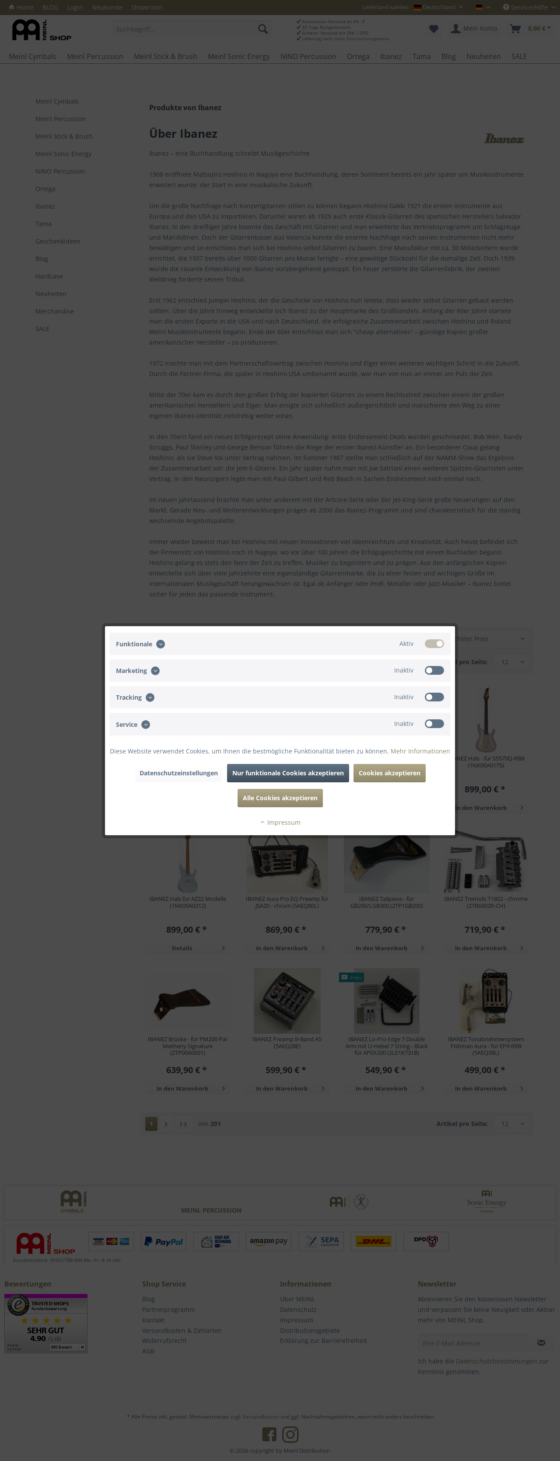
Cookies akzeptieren (389, 773)
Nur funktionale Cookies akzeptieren (288, 773)
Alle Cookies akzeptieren (280, 798)
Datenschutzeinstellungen (179, 773)
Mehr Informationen (420, 751)
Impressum (280, 822)
